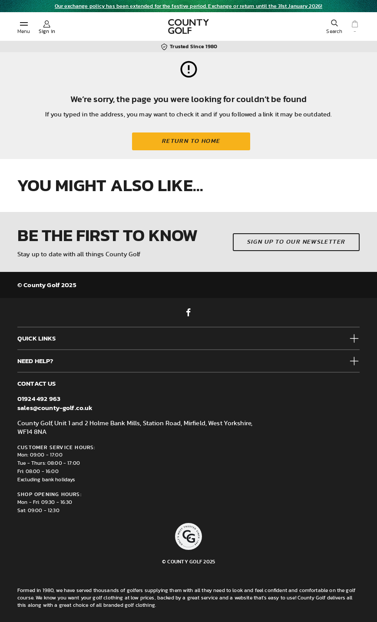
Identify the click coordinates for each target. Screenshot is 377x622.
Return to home (191, 141)
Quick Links (36, 338)
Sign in (47, 31)
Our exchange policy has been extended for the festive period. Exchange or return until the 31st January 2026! (188, 6)
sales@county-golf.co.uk (55, 408)
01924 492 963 (38, 399)
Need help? (35, 361)
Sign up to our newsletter (296, 242)
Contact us (36, 383)
